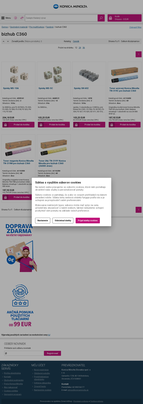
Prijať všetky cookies (88, 220)
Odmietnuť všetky (63, 220)
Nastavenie (42, 220)
